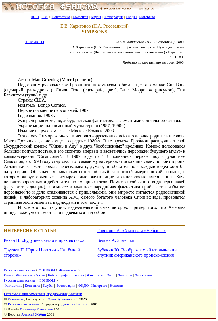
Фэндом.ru (16, 299)
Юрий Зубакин (58, 299)
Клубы (96, 17)
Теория (78, 275)
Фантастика (61, 17)
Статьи (39, 275)
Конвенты (80, 17)
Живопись (95, 275)
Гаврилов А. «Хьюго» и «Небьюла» (131, 230)
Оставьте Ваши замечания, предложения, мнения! (43, 294)
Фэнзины (125, 275)
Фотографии (113, 17)
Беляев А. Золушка (115, 240)
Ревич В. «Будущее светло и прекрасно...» (44, 240)
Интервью (147, 17)
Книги (9, 275)
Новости (116, 285)
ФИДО (131, 17)
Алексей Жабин (33, 314)
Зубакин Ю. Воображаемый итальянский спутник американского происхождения (137, 252)
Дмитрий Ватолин (75, 304)
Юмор (110, 275)
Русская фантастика (19, 270)
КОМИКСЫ (34, 42)
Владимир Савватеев (36, 309)
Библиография (59, 275)
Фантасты (24, 275)
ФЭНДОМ (39, 17)
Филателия (143, 275)
